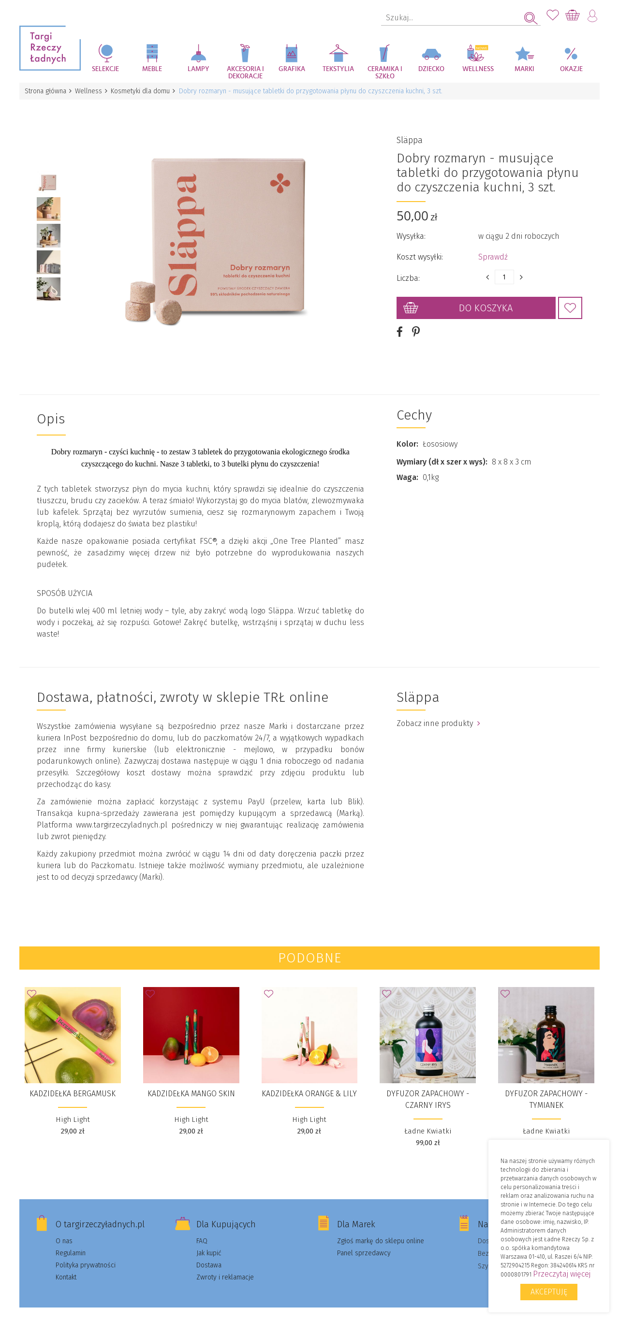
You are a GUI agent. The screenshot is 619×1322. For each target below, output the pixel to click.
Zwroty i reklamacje (225, 1266)
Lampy (198, 69)
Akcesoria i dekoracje (245, 73)
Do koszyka (486, 302)
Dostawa (208, 1254)
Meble (152, 69)
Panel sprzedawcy (364, 1242)
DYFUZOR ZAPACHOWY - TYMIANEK (546, 1088)
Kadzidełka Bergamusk (72, 1082)
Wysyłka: (411, 230)
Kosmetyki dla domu (143, 91)
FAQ (201, 1230)
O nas (64, 1230)
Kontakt (66, 1266)
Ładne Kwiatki (428, 1120)
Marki (524, 69)
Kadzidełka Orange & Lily (309, 1082)
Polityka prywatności (86, 1254)
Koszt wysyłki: (420, 251)
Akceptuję (549, 1291)
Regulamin (71, 1242)
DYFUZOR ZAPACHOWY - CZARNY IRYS (427, 1088)
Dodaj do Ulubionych (570, 302)
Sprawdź (493, 251)
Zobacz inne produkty (438, 712)
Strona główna (46, 91)
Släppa (410, 135)
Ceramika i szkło (385, 73)
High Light (73, 1108)
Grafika (292, 69)
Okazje (571, 69)
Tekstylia (338, 69)
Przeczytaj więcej (561, 1273)
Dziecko (431, 69)
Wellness (478, 69)
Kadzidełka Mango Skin (191, 1082)
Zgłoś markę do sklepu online (380, 1230)
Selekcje (105, 69)
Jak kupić (208, 1242)
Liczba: (408, 272)
